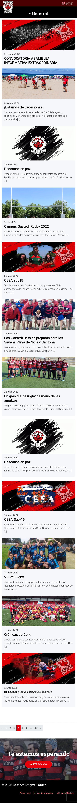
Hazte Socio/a (38, 764)
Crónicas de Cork (17, 635)
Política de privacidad (43, 793)
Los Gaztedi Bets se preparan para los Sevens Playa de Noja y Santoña (33, 340)
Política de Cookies (65, 793)
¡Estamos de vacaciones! (23, 107)
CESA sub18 (13, 280)
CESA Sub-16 (14, 519)
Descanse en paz (17, 169)
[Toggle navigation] (67, 3)
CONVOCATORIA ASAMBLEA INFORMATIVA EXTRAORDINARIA (30, 60)
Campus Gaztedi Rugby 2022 (26, 226)
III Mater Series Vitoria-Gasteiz (28, 692)
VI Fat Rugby (14, 577)
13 (36, 728)
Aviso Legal (25, 793)
